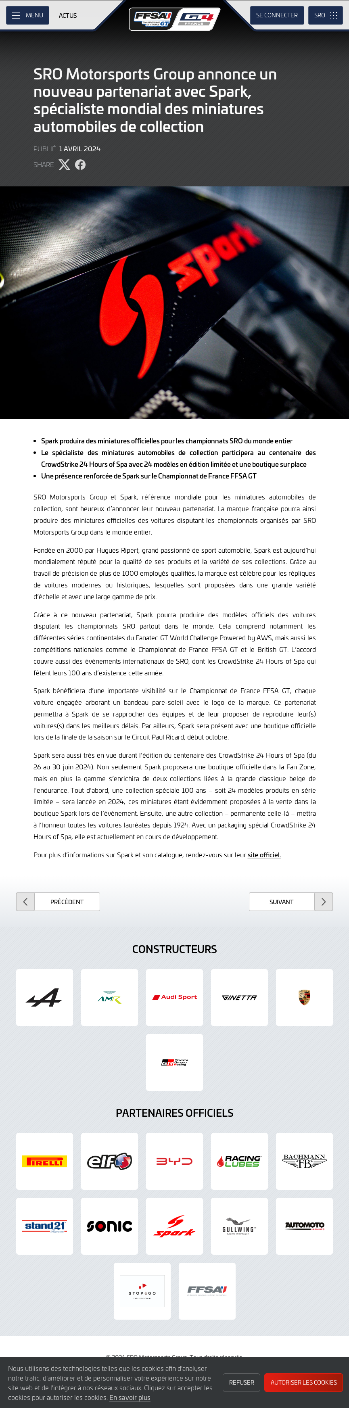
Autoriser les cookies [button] (304, 1382)
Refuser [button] (241, 1382)
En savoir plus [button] (129, 1397)
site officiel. (264, 854)
